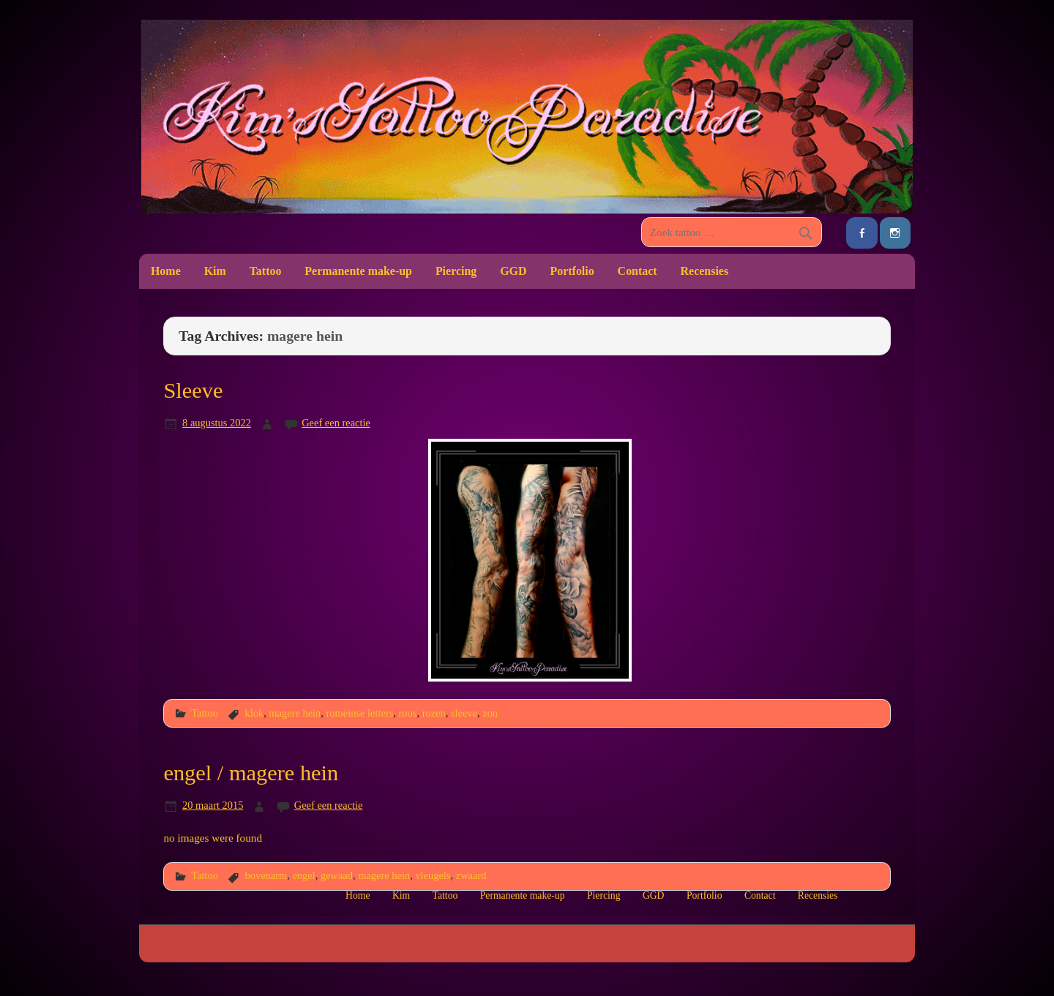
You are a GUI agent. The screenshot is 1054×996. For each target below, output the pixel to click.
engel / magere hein (250, 773)
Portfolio (572, 271)
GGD (513, 271)
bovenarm (265, 875)
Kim (215, 271)
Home (166, 271)
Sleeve (193, 390)
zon (490, 713)
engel (303, 875)
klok (254, 713)
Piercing (456, 271)
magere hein (295, 713)
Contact (637, 271)
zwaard (471, 875)
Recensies (705, 271)
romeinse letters (360, 713)
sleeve (464, 713)
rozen (434, 713)
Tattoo (266, 271)
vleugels (432, 875)
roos (408, 713)
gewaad (337, 875)
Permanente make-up (358, 271)
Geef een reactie (336, 423)
